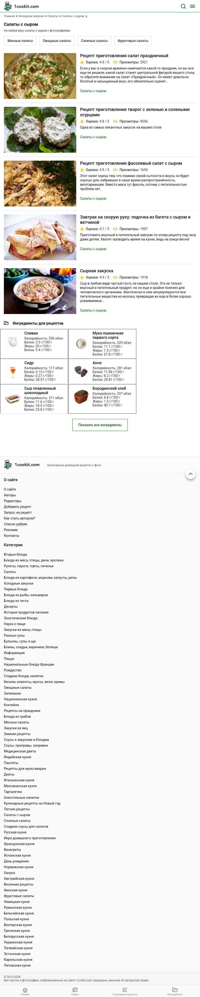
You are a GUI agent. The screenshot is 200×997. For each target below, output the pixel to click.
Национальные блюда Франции (29, 664)
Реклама (11, 530)
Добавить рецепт (17, 507)
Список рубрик (15, 524)
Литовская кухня (17, 965)
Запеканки (12, 693)
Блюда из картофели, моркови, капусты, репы (40, 578)
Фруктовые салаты (133, 41)
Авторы (10, 495)
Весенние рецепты (19, 884)
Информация (14, 653)
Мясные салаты (20, 41)
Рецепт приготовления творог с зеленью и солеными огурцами (135, 112)
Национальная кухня (20, 699)
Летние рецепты (17, 809)
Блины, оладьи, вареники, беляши (31, 647)
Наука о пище (15, 624)
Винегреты (12, 850)
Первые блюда (16, 589)
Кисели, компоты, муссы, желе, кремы (34, 682)
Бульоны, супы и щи (20, 641)
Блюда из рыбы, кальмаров (26, 595)
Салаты (10, 572)
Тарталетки (13, 792)
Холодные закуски (18, 583)
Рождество (12, 670)
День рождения (16, 861)
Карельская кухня (18, 960)
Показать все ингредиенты (100, 433)
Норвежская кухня (18, 867)
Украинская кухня (18, 942)
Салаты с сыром (93, 91)
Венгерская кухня (18, 925)
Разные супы (14, 635)
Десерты (11, 606)
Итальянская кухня (19, 780)
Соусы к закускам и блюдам (26, 740)
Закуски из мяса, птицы (22, 630)
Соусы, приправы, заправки (26, 745)
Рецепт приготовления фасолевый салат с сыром (131, 163)
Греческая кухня (17, 931)
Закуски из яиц (16, 728)
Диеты (9, 774)
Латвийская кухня (18, 948)
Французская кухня (19, 844)
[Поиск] (183, 6)
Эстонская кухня (17, 954)
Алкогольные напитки (21, 797)
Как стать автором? (19, 518)
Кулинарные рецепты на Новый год (32, 803)
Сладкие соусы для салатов (26, 826)
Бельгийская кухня (19, 913)
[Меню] (192, 6)
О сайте (10, 489)
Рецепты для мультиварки (25, 769)
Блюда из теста (16, 601)
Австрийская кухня (19, 879)
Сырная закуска (96, 270)
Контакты (11, 536)
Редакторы (12, 501)
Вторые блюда (15, 554)
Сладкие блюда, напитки (23, 676)
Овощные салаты (57, 41)
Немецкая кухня (17, 902)
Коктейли (11, 705)
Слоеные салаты (94, 41)
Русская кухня (15, 832)
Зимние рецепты (17, 734)
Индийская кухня (17, 757)
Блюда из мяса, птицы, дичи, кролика (33, 560)
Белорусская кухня (19, 936)
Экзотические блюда (20, 618)
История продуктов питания (26, 612)
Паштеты (11, 763)
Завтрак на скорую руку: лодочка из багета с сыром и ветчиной (135, 219)
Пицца (9, 659)
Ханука (9, 873)
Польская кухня (16, 919)
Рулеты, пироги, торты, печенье (29, 566)
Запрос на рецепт (18, 512)
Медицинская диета (20, 751)
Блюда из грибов (17, 716)
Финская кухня (16, 890)
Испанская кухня (17, 855)
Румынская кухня (18, 907)
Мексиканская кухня (20, 786)
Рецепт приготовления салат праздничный (124, 55)
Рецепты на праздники (22, 711)
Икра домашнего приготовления (29, 838)
